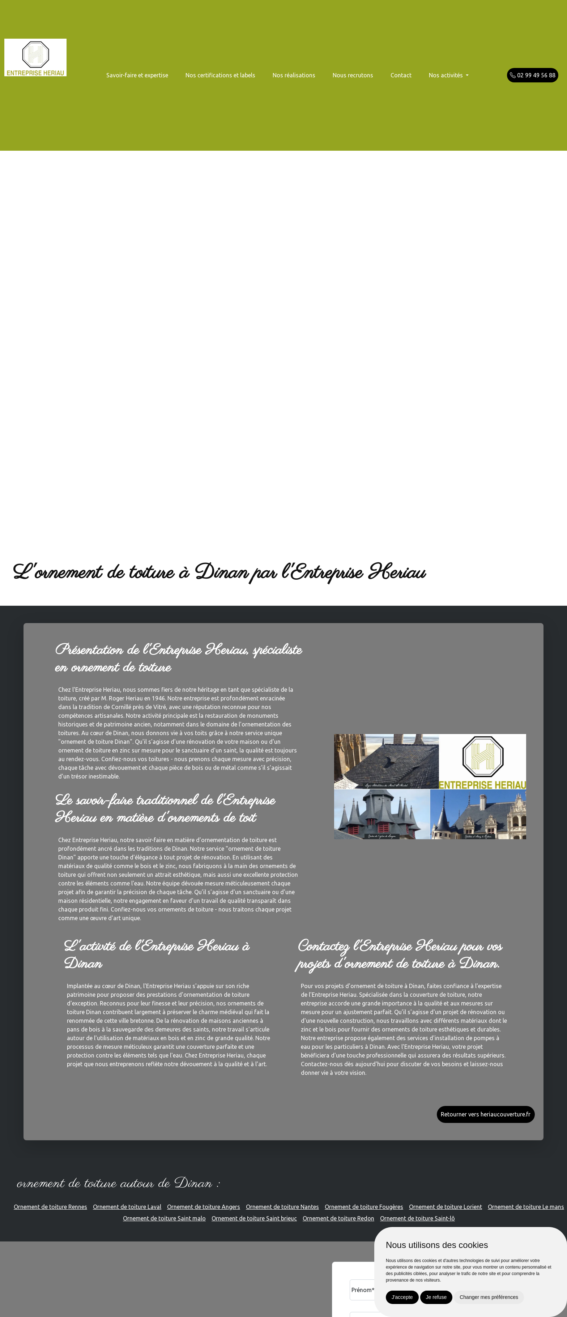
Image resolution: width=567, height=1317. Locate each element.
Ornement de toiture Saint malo (164, 1218)
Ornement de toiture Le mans (526, 1207)
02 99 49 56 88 (532, 75)
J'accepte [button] (402, 1297)
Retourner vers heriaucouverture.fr (485, 1114)
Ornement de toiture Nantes (282, 1207)
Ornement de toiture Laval (127, 1207)
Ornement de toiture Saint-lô (417, 1218)
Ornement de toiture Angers (203, 1207)
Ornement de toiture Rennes (50, 1207)
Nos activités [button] (446, 75)
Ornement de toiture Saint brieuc (254, 1218)
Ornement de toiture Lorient (445, 1207)
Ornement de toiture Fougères (364, 1207)
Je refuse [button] (436, 1297)
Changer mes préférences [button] (489, 1297)
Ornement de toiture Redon (338, 1218)
